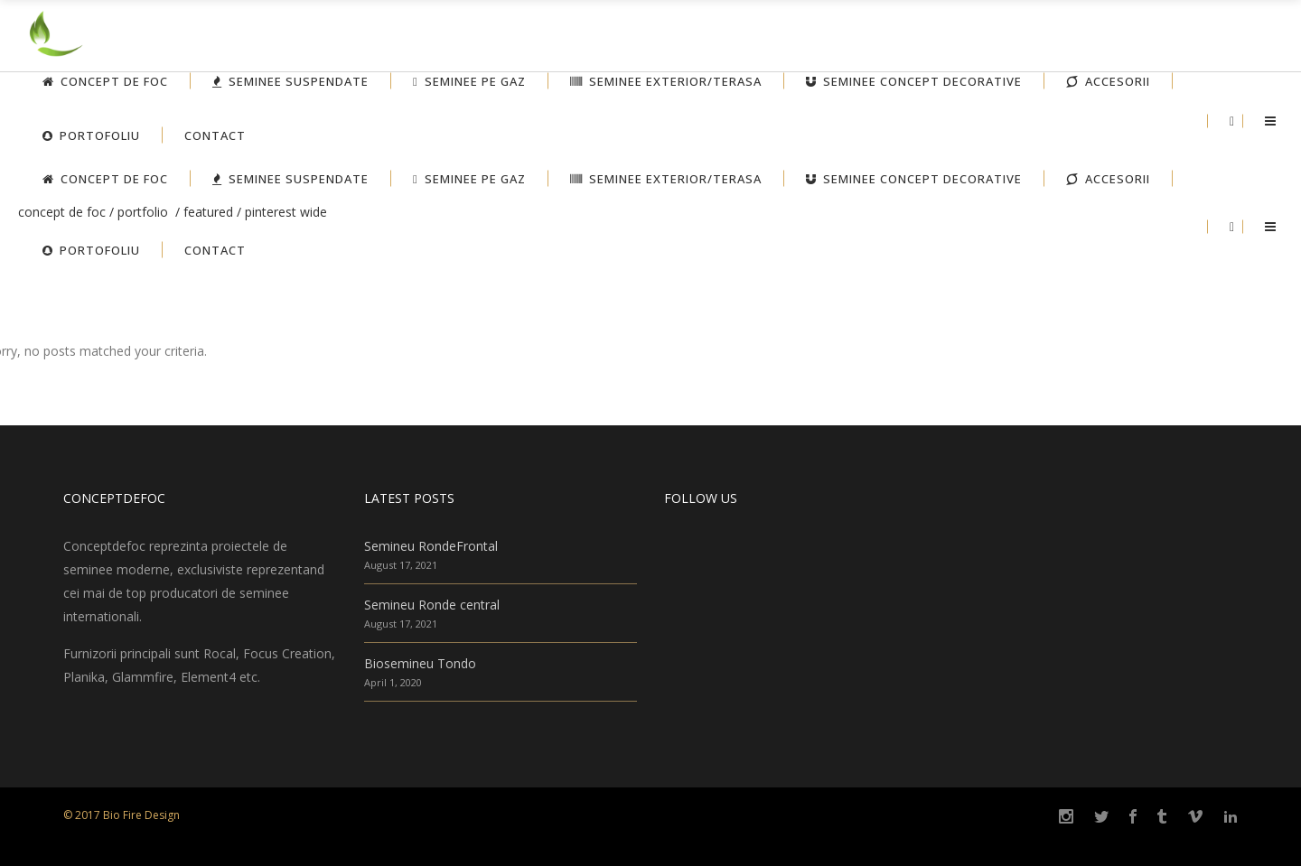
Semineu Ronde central (432, 604)
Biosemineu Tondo (420, 663)
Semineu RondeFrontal (431, 545)
